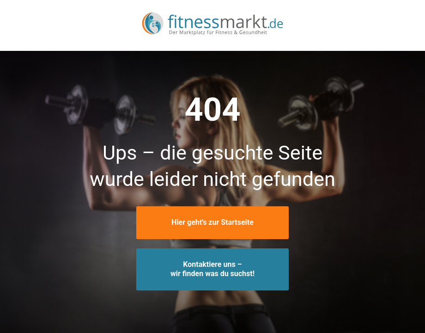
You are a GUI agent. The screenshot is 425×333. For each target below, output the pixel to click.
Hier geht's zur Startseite (212, 222)
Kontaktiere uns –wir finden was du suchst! (212, 269)
